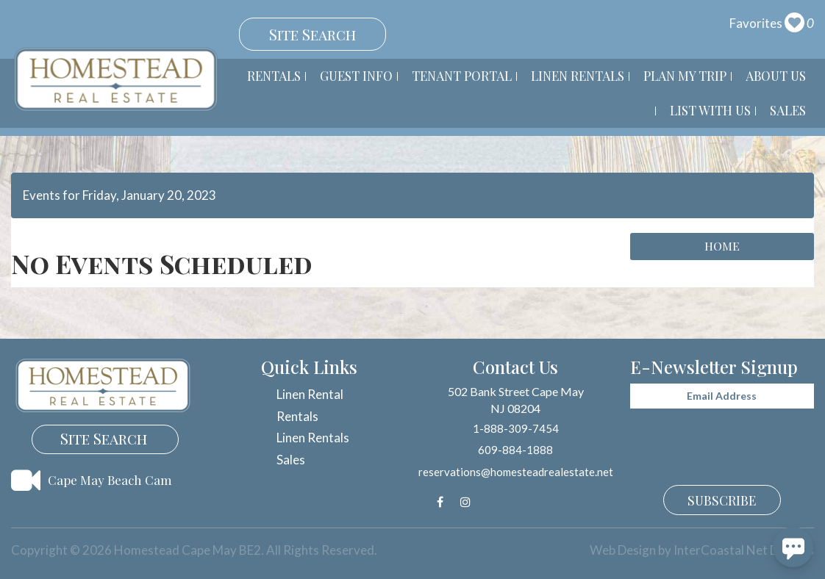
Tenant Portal (462, 76)
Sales (788, 110)
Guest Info (356, 76)
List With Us (710, 110)
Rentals (274, 76)
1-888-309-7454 (516, 428)
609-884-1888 (515, 449)
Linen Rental (309, 394)
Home (722, 245)
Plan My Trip (684, 76)
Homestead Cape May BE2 (116, 79)
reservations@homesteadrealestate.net (515, 471)
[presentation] (709, 436)
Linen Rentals (577, 76)
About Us (776, 76)
